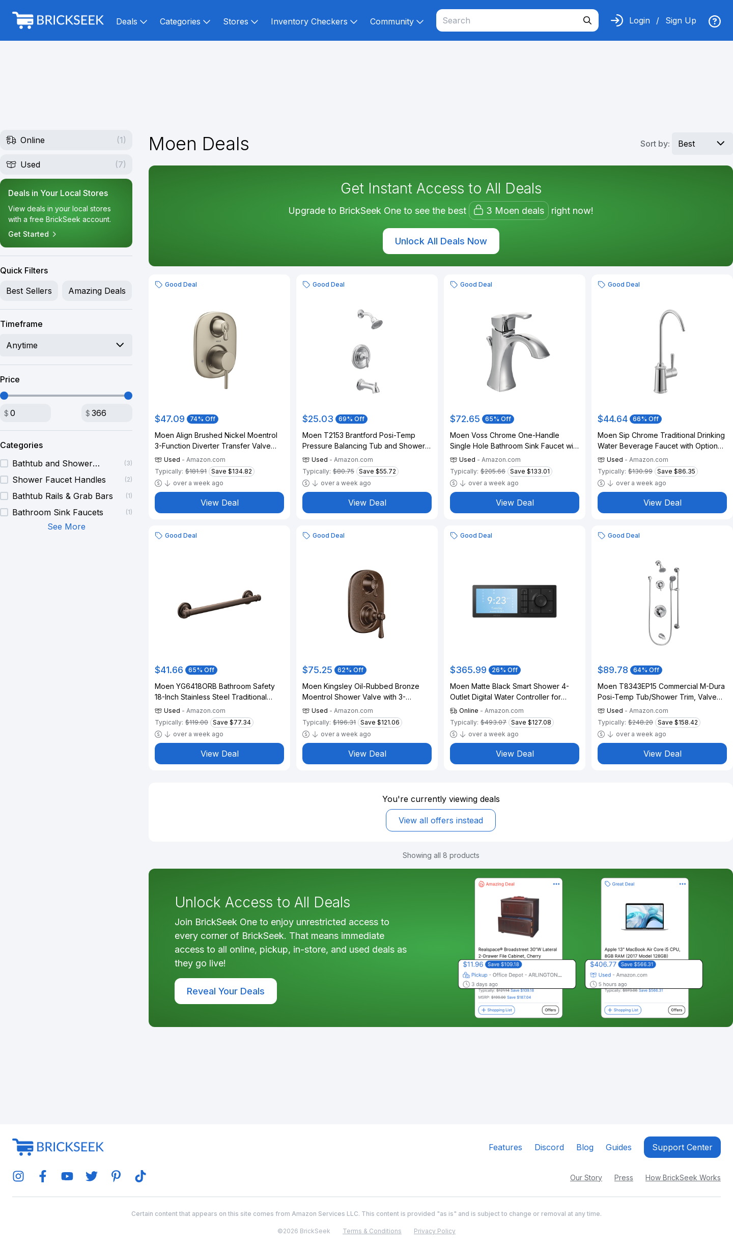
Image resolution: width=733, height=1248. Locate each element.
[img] (715, 21)
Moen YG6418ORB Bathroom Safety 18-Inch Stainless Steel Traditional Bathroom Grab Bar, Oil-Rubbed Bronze (215, 692)
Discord (549, 1147)
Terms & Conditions (372, 1231)
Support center (682, 1147)
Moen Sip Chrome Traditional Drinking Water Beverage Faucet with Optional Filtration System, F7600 (661, 441)
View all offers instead (441, 820)
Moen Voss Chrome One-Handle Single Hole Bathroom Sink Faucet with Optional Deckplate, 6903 (514, 441)
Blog (585, 1147)
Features (505, 1147)
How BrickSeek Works (683, 1177)
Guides (619, 1147)
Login (639, 20)
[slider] (4, 396)
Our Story (586, 1177)
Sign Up (680, 20)
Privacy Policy (435, 1231)
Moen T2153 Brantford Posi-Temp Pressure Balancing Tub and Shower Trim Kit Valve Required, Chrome (363, 441)
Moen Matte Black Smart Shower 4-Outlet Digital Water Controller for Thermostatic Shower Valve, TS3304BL (509, 692)
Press (623, 1177)
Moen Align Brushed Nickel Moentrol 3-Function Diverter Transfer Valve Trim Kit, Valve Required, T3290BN (216, 441)
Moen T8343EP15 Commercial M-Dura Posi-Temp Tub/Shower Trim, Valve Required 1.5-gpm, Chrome (661, 692)
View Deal (220, 502)
